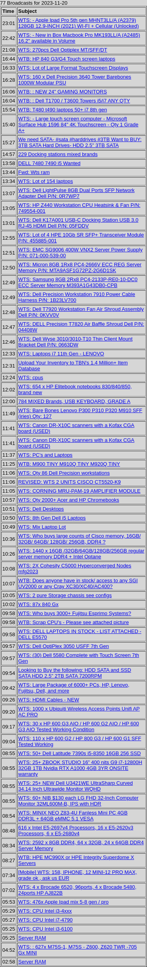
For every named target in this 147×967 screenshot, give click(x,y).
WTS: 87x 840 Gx (38, 604)
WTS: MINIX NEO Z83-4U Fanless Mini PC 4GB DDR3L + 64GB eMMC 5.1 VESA (73, 816)
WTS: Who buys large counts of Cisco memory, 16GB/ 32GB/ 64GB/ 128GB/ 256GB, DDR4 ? (79, 539)
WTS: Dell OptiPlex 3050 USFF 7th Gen (63, 646)
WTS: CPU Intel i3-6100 (45, 929)
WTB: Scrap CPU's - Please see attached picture (73, 622)
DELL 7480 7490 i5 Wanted (49, 163)
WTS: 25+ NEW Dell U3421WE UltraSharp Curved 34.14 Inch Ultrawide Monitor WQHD (75, 786)
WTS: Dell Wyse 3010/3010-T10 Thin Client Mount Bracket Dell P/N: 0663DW (75, 342)
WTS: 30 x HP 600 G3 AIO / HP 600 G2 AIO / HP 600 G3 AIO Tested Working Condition (78, 726)
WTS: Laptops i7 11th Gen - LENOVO (61, 354)
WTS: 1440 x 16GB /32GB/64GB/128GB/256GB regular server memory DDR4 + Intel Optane (81, 554)
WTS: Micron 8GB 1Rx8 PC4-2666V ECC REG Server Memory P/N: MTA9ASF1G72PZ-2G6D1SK (80, 267)
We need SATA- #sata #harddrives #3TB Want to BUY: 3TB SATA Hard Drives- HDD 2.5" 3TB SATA (80, 142)
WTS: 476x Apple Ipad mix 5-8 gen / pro (63, 902)
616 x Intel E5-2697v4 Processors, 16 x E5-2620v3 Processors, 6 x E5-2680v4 (75, 830)
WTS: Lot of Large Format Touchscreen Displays (73, 68)
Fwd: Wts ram (34, 172)
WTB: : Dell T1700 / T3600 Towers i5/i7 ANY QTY (74, 101)
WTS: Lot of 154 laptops (45, 181)
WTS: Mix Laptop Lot (42, 527)
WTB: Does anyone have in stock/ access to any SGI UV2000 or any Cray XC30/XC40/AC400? (78, 583)
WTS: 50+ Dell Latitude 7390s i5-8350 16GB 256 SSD (79, 753)
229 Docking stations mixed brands (58, 154)
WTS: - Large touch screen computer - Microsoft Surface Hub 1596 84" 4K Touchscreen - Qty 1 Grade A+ (78, 124)
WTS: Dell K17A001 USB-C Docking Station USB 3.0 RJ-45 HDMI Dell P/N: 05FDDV (78, 223)
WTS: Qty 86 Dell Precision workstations (64, 473)
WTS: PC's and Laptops (45, 455)
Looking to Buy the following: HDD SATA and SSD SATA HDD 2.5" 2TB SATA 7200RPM (74, 673)
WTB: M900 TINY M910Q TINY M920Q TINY (69, 464)
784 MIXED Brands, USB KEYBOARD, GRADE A (74, 401)
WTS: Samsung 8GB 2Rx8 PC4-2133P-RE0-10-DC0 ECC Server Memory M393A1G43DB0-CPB (78, 282)
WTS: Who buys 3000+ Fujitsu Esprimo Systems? (74, 613)
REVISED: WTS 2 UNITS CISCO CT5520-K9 (69, 482)
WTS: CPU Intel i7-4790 (45, 920)
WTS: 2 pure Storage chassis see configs (65, 595)
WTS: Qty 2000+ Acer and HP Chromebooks (68, 500)
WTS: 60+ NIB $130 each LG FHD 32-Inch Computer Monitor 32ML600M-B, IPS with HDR (78, 801)
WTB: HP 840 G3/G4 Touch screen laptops (66, 59)
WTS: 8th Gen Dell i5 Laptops (52, 518)
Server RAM (32, 938)
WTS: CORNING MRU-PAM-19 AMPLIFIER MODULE (79, 491)
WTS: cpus (31, 377)
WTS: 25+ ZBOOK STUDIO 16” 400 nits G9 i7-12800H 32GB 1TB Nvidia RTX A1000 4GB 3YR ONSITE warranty (80, 768)
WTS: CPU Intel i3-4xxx (45, 911)
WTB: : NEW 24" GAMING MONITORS (62, 92)
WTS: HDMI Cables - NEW (48, 700)
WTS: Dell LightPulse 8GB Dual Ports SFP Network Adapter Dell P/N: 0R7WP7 (76, 193)
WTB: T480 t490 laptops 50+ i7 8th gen (62, 110)
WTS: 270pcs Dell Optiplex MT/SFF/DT (62, 50)
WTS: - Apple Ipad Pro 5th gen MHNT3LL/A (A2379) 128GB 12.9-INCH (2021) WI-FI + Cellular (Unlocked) (78, 23)
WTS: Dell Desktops (41, 509)
